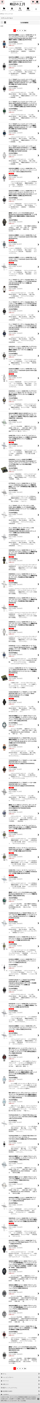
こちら (24, 1400)
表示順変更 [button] (24, 22)
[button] (2, 2)
